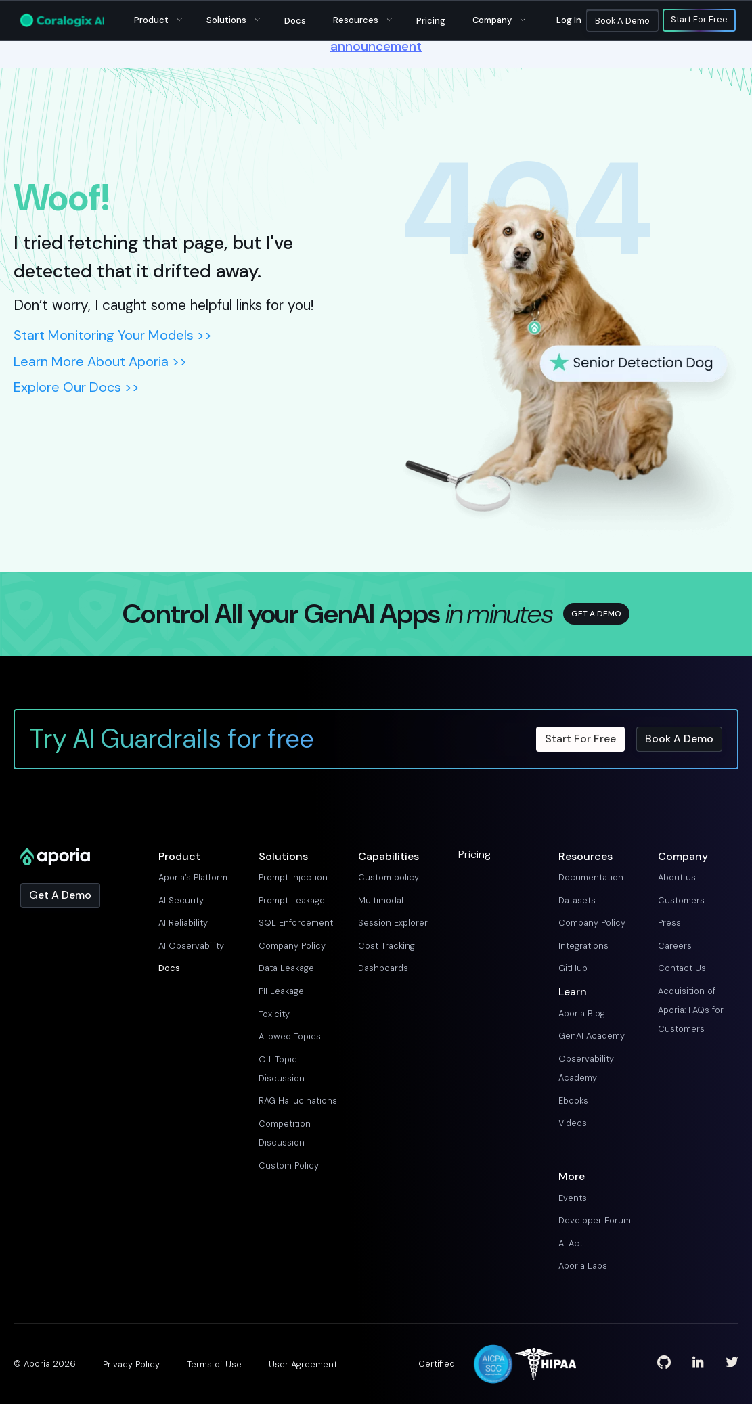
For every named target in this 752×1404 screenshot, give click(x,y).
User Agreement (303, 1364)
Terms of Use (214, 1364)
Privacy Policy (131, 1364)
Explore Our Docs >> (76, 387)
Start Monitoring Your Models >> (113, 335)
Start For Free (699, 20)
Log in (568, 20)
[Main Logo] (62, 20)
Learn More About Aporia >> (100, 361)
